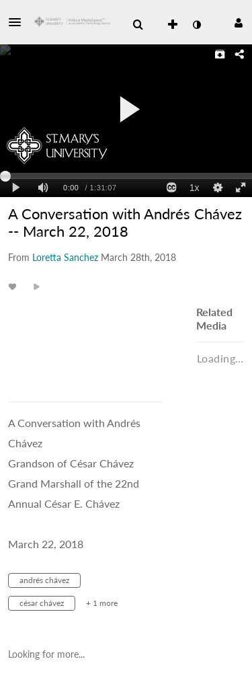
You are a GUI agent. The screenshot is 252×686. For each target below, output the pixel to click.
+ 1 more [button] (102, 603)
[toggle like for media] (14, 286)
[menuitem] (138, 25)
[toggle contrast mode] (196, 25)
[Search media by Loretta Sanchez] (65, 257)
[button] (19, 22)
